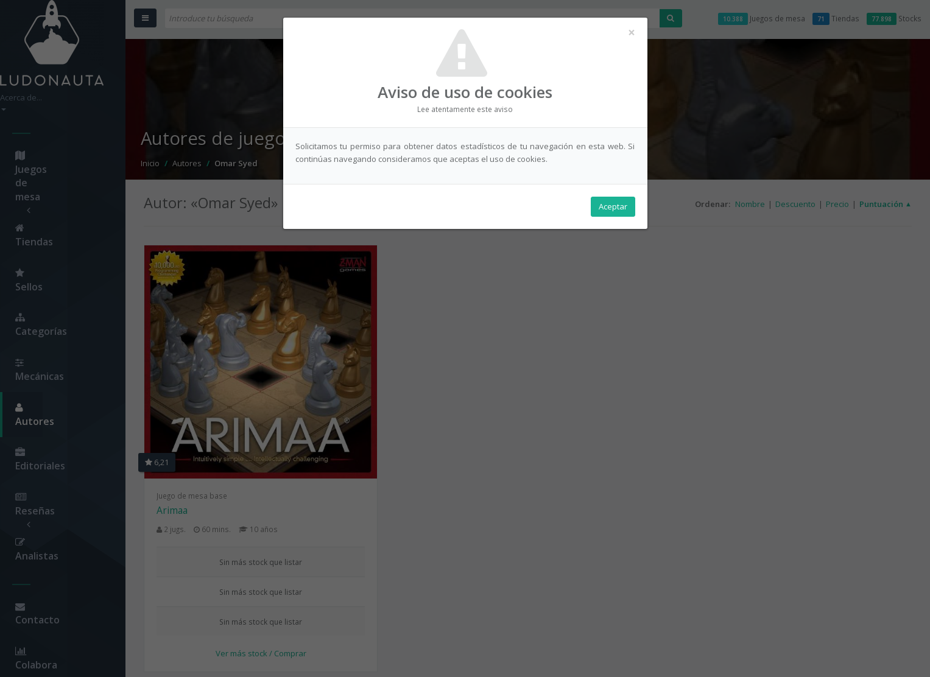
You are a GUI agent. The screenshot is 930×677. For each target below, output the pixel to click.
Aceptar (613, 207)
